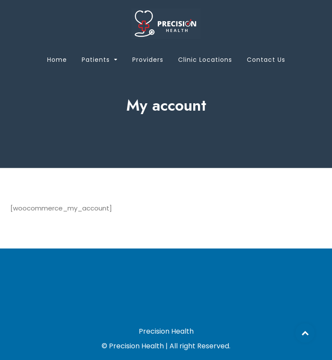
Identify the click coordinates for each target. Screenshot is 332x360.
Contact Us (266, 59)
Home (57, 59)
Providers (147, 59)
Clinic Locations (205, 59)
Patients (96, 59)
